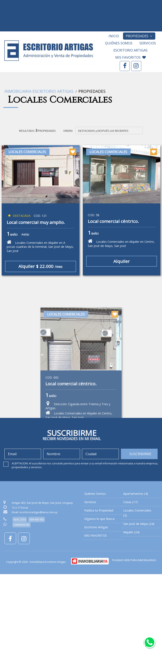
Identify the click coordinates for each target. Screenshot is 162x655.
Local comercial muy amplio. (36, 222)
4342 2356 (19, 519)
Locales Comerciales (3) (137, 512)
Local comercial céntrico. (113, 221)
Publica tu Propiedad (98, 510)
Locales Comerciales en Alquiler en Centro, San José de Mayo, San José (121, 243)
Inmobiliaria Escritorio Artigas (39, 91)
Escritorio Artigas (130, 50)
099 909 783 (36, 519)
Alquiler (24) (131, 532)
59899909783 (21, 525)
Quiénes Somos (118, 43)
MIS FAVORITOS (130, 57)
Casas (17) (130, 502)
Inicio (114, 36)
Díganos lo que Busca (99, 519)
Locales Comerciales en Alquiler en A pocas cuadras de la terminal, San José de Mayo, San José (40, 246)
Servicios (147, 43)
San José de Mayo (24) (138, 524)
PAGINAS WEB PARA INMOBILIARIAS (134, 560)
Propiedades (139, 36)
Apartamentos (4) (135, 494)
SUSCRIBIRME (140, 454)
